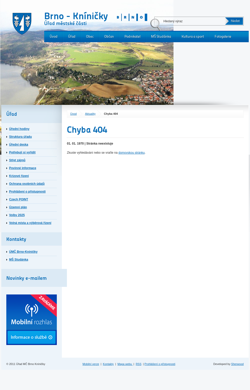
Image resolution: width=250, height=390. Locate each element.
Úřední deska (18, 144)
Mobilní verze (91, 363)
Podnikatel (132, 36)
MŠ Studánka (161, 36)
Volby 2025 (17, 215)
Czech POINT (18, 199)
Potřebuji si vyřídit (22, 152)
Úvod (54, 36)
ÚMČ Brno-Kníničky (23, 252)
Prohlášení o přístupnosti (27, 191)
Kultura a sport (193, 36)
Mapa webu (125, 363)
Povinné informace (22, 168)
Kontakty (108, 363)
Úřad (72, 36)
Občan (109, 36)
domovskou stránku (131, 152)
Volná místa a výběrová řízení (30, 223)
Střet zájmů (17, 160)
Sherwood (237, 363)
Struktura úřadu (20, 137)
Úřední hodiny (19, 129)
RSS (138, 363)
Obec (90, 36)
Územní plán (18, 207)
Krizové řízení (19, 176)
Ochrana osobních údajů (27, 184)
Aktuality (90, 113)
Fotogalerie (223, 36)
